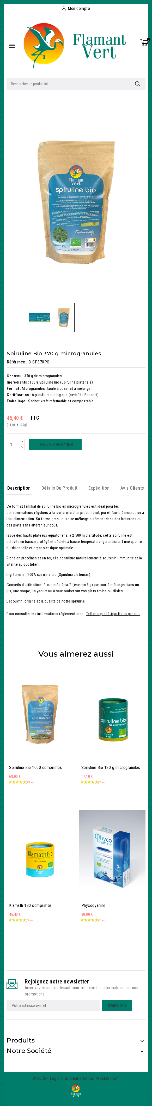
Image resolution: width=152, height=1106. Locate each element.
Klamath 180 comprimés (30, 905)
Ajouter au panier (56, 444)
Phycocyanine (93, 905)
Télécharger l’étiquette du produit (113, 613)
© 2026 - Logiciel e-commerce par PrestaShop (76, 1078)
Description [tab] (19, 488)
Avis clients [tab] (132, 488)
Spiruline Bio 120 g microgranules (110, 767)
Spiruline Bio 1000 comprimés (35, 767)
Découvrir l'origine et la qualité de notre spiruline (46, 601)
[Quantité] (13, 444)
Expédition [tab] (99, 488)
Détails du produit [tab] (59, 488)
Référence (16, 362)
